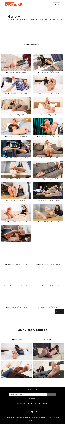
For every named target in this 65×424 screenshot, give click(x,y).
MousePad (28, 421)
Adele (38, 93)
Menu (56, 4)
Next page (61, 313)
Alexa (6, 136)
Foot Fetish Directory (43, 421)
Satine (38, 72)
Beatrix (7, 264)
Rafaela (6, 243)
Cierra (6, 115)
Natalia (7, 222)
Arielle (38, 243)
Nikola (6, 200)
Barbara (6, 93)
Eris (39, 115)
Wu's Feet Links (20, 421)
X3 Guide (34, 421)
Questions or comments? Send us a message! (32, 403)
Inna (6, 72)
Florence (6, 158)
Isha (38, 307)
